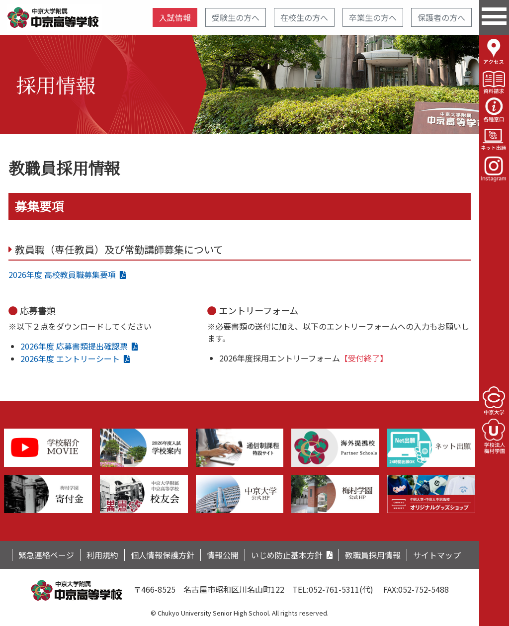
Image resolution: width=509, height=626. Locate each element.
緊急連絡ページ (46, 555)
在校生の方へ (304, 17)
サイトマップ (437, 555)
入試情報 (175, 17)
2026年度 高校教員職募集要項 (62, 274)
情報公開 (223, 555)
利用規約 (102, 555)
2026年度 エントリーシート (70, 358)
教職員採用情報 (373, 555)
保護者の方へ (441, 17)
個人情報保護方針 (162, 555)
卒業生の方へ (373, 17)
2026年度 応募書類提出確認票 (74, 346)
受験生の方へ (235, 17)
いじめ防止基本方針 (287, 555)
